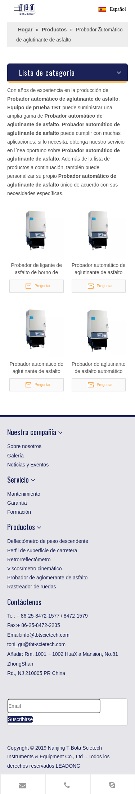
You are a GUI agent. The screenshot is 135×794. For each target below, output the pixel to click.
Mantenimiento (23, 494)
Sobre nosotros (24, 446)
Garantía (17, 503)
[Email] (54, 706)
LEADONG (68, 766)
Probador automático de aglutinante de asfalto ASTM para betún (36, 368)
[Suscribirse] (20, 719)
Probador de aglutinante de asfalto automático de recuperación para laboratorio (98, 368)
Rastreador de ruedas (31, 586)
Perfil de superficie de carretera (42, 550)
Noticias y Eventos (28, 465)
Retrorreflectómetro (29, 559)
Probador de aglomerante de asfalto (47, 577)
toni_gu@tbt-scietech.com (36, 644)
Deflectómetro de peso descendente (47, 541)
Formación (19, 512)
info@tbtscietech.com (45, 635)
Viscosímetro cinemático (34, 568)
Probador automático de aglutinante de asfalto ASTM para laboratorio (98, 269)
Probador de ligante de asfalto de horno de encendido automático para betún (36, 269)
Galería (15, 456)
